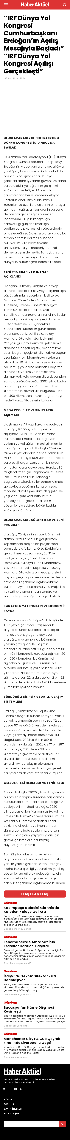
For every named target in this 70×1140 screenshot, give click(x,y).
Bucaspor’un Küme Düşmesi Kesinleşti (29, 1009)
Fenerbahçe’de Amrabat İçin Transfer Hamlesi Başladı (29, 944)
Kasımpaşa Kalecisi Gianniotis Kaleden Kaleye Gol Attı (31, 909)
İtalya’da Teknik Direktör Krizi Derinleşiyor (30, 978)
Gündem (10, 903)
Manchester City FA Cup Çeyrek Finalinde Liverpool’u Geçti (32, 1040)
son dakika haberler (30, 1079)
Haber (7, 1079)
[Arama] (62, 1124)
